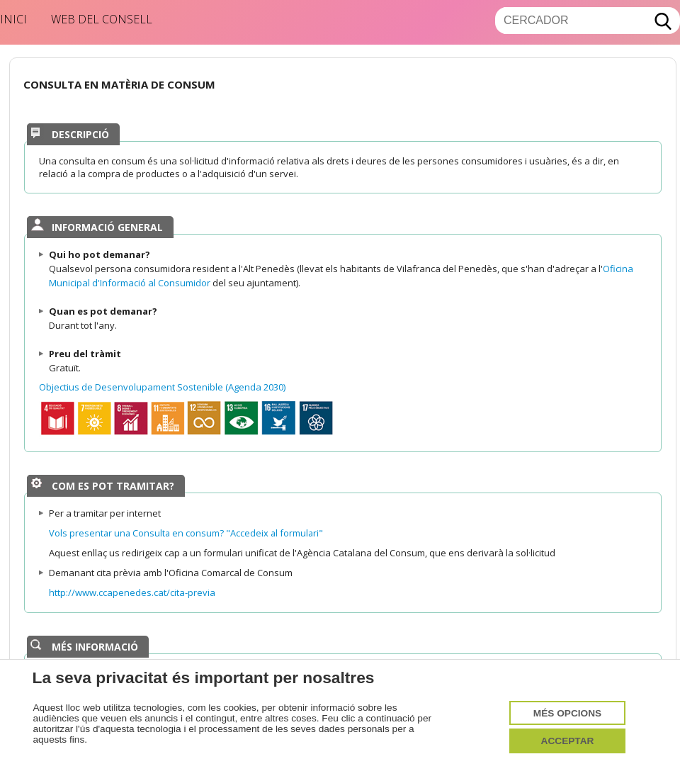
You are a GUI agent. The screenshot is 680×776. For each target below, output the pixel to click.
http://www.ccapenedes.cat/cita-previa (132, 592)
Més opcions (567, 713)
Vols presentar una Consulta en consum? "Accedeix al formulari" (186, 533)
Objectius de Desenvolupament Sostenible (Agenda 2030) (162, 387)
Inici (13, 19)
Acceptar (567, 741)
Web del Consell (101, 19)
